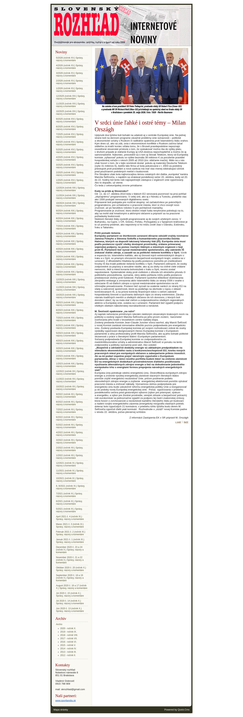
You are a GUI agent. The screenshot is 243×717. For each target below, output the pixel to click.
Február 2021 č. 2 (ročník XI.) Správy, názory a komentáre (70, 533)
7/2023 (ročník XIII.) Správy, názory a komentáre (70, 319)
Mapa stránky (60, 709)
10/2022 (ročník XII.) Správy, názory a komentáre (70, 387)
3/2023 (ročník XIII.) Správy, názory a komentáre (70, 349)
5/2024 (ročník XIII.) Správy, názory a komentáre (70, 242)
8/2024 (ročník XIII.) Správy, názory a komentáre (70, 219)
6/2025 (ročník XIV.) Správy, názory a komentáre (70, 143)
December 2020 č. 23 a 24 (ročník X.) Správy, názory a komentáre (70, 550)
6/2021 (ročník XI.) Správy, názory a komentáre (69, 502)
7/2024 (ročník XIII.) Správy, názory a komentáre (70, 227)
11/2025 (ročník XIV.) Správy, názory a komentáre (70, 105)
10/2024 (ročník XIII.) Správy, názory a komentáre (70, 204)
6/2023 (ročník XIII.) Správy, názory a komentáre (70, 326)
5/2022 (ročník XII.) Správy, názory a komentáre (69, 426)
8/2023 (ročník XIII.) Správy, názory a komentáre (70, 311)
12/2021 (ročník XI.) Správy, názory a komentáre (70, 464)
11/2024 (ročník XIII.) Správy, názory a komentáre (70, 196)
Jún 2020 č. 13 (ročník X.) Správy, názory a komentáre (70, 609)
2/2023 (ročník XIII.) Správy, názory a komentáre (70, 357)
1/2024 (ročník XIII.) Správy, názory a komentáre (70, 273)
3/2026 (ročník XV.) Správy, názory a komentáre (69, 74)
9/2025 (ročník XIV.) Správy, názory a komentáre (70, 120)
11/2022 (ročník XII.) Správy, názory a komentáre (70, 380)
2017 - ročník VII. (68, 638)
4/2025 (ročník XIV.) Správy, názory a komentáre (70, 158)
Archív (56, 43)
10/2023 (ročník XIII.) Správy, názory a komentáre (70, 296)
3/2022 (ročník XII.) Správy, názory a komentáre (69, 441)
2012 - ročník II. (68, 655)
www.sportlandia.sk (65, 700)
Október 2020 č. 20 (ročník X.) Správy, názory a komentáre (71, 569)
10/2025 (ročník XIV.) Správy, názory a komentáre (70, 112)
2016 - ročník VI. (68, 642)
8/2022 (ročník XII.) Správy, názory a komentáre (69, 403)
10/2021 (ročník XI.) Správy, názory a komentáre (70, 479)
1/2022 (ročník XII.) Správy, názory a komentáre (69, 456)
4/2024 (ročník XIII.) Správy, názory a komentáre (70, 250)
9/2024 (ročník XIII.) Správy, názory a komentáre (70, 212)
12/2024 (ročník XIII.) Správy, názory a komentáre (70, 189)
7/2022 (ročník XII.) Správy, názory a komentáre (69, 410)
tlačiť (186, 422)
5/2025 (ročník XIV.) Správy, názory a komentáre (70, 150)
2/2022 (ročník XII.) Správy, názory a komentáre (69, 449)
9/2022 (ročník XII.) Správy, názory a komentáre (69, 395)
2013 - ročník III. (68, 652)
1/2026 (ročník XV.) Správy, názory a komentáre (69, 89)
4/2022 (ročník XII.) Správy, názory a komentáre (69, 433)
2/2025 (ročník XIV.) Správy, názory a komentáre (70, 173)
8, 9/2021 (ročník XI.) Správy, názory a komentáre (70, 487)
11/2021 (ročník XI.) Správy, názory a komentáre (70, 472)
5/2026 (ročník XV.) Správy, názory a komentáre (69, 59)
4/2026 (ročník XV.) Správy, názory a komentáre (69, 66)
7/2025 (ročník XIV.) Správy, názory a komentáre (70, 135)
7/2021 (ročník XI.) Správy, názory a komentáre (69, 495)
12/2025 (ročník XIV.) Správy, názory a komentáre (70, 97)
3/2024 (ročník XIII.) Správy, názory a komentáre (70, 258)
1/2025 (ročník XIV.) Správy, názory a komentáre (70, 181)
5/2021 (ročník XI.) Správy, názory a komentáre (69, 510)
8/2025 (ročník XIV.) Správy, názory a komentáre (70, 128)
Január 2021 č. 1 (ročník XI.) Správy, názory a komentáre (70, 540)
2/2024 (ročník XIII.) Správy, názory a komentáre (70, 265)
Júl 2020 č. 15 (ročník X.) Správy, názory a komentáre (70, 594)
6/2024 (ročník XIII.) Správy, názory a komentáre (70, 235)
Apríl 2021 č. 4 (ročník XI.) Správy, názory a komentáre (70, 517)
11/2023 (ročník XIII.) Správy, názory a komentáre (70, 288)
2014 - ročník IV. (69, 43)
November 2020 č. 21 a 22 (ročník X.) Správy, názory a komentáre (70, 560)
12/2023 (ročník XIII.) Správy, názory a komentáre (70, 280)
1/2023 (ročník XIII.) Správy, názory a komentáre (70, 365)
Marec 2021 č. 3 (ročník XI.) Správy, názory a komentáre (70, 525)
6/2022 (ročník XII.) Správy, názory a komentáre (69, 418)
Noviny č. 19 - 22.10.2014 (93, 43)
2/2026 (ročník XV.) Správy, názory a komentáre (69, 82)
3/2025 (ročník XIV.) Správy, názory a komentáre (70, 166)
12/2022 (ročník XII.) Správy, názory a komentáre (70, 372)
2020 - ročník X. (68, 628)
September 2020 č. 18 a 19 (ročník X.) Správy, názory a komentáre (70, 578)
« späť (178, 422)
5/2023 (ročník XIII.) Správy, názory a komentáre (70, 334)
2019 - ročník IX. (68, 631)
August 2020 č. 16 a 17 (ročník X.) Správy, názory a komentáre (71, 586)
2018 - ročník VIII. (69, 635)
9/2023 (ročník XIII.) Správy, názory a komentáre (70, 303)
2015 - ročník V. (68, 645)
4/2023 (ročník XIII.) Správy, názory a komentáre (70, 342)
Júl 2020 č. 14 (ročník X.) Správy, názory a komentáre (70, 602)
